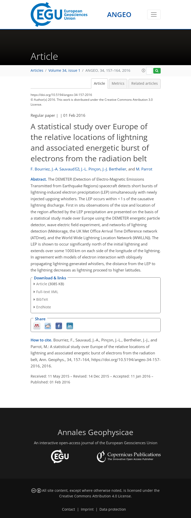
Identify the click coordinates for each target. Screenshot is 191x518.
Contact (68, 509)
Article (99, 83)
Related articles (144, 83)
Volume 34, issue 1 (64, 70)
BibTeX (42, 299)
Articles (37, 70)
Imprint (87, 509)
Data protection (112, 509)
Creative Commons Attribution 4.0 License (95, 496)
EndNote (43, 307)
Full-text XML (47, 291)
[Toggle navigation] (154, 14)
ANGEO (119, 14)
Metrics (118, 83)
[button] (143, 70)
